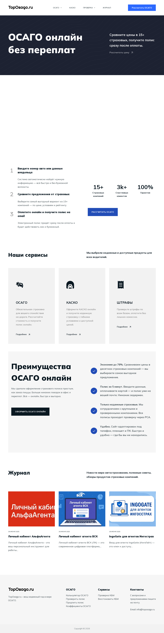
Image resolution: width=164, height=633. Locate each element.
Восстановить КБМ (108, 599)
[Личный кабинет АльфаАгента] (31, 508)
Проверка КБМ (106, 595)
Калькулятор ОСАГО (77, 595)
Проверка (89, 7)
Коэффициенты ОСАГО (78, 606)
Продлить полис (75, 602)
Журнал (107, 8)
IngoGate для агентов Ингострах (131, 536)
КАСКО (72, 8)
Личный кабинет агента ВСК (78, 536)
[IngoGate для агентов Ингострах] (132, 508)
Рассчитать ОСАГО (142, 7)
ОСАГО (58, 7)
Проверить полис (75, 599)
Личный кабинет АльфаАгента (29, 536)
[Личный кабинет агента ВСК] (82, 508)
